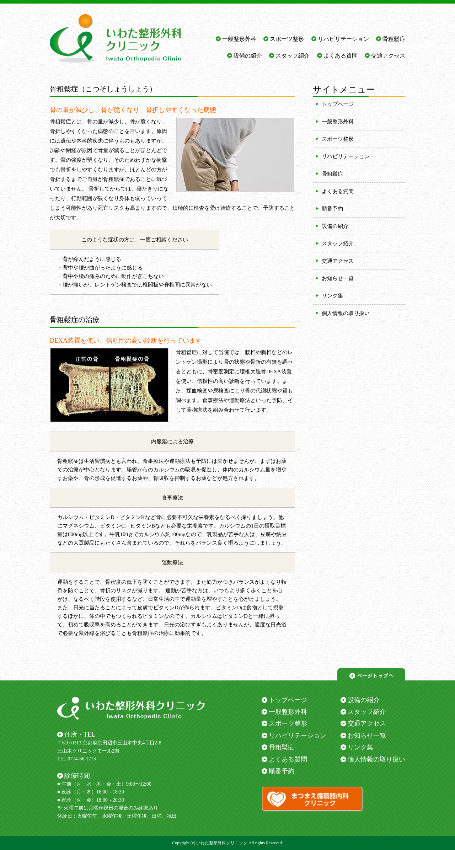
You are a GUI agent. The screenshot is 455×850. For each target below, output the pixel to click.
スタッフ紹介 (292, 56)
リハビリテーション (343, 39)
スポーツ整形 (287, 39)
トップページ (338, 104)
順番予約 (332, 209)
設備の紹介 (248, 56)
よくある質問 (340, 56)
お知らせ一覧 (338, 278)
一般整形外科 (239, 39)
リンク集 (332, 296)
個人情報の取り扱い (346, 313)
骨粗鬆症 (393, 39)
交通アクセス (388, 56)
